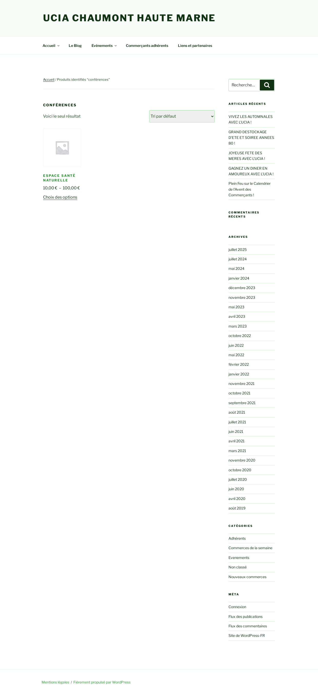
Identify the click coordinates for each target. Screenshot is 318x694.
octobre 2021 (239, 393)
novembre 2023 (241, 297)
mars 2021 (237, 450)
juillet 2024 (237, 259)
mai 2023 (236, 307)
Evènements (104, 45)
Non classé (237, 567)
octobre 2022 (239, 335)
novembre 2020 (241, 460)
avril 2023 (236, 316)
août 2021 (236, 412)
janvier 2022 (238, 374)
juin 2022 (236, 345)
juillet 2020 (237, 479)
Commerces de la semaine (250, 548)
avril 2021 (236, 441)
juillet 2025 (237, 249)
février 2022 (238, 364)
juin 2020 (236, 489)
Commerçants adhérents (147, 45)
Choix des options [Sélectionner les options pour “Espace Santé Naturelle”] (60, 197)
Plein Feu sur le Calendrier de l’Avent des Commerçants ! (249, 189)
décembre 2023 (241, 287)
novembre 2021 (241, 383)
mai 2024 (236, 268)
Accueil (51, 45)
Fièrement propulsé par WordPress (102, 682)
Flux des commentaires (247, 626)
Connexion (237, 607)
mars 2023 (237, 326)
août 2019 (236, 508)
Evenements (238, 557)
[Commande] (182, 116)
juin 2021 (235, 431)
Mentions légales (55, 682)
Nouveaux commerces (247, 577)
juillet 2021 (237, 422)
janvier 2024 (238, 278)
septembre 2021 (242, 403)
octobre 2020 (239, 470)
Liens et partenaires (195, 45)
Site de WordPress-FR (246, 635)
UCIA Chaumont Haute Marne (129, 18)
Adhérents (237, 538)
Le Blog (75, 45)
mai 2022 (236, 355)
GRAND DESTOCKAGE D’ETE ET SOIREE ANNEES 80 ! (251, 138)
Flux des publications (245, 616)
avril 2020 (236, 498)
